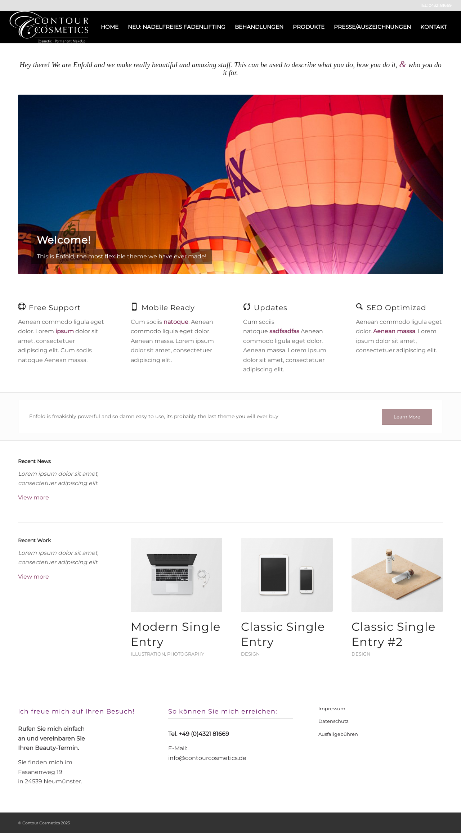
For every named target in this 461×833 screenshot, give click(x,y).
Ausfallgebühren (338, 734)
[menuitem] (109, 27)
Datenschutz (333, 721)
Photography (185, 654)
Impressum (331, 708)
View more (33, 497)
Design (250, 654)
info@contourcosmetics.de (207, 758)
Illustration (148, 654)
